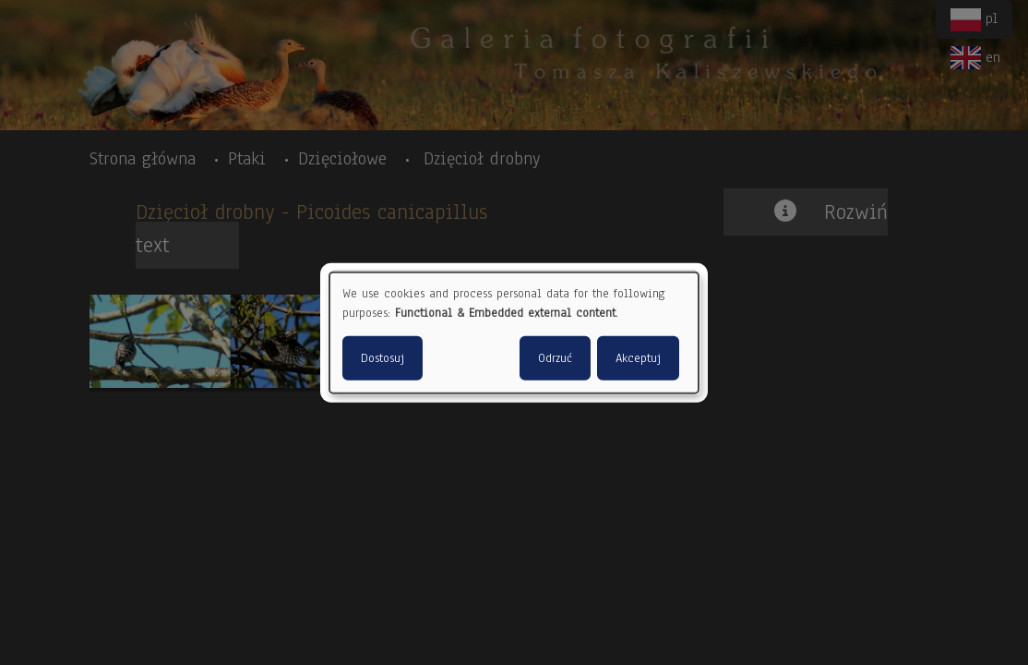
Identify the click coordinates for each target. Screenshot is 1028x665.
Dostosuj (382, 357)
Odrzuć (555, 357)
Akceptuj (638, 357)
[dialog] (514, 332)
